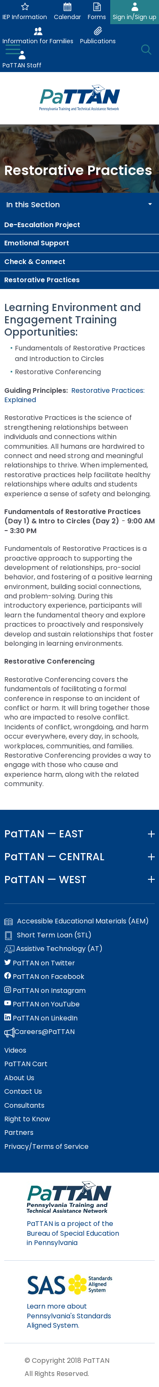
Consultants (24, 1105)
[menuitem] (79, 225)
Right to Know (27, 1119)
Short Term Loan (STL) (48, 935)
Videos (15, 1050)
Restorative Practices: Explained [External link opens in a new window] (74, 395)
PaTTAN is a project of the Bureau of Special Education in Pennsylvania (73, 1233)
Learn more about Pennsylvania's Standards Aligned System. (69, 1315)
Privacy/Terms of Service (46, 1146)
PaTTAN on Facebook (44, 976)
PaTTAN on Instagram (45, 990)
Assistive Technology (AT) (53, 949)
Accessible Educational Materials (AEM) (76, 921)
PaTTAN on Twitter (39, 963)
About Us (19, 1078)
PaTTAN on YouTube (42, 1004)
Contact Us (23, 1091)
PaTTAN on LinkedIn (41, 1018)
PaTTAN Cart (25, 1064)
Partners (18, 1132)
